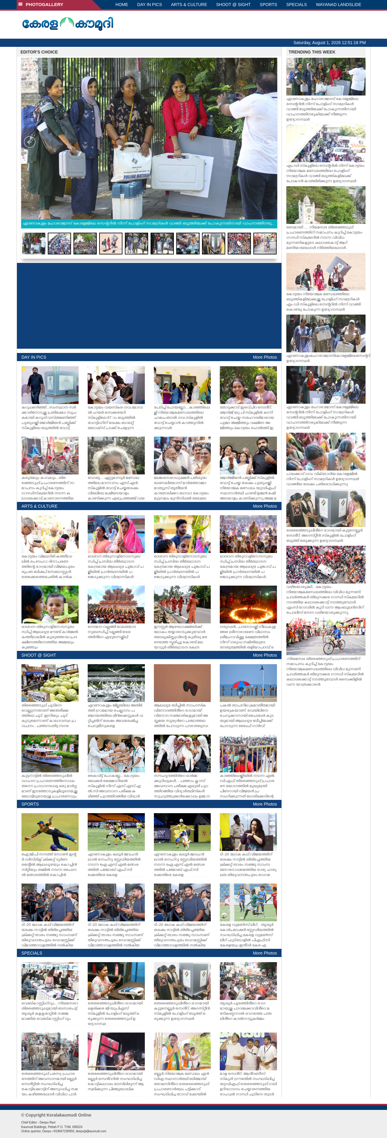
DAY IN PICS (149, 4)
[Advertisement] (149, 305)
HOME (121, 4)
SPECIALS (296, 4)
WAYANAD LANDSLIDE (338, 4)
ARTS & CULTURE (189, 4)
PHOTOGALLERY (40, 4)
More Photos (265, 357)
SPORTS (268, 4)
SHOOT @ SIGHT (233, 4)
